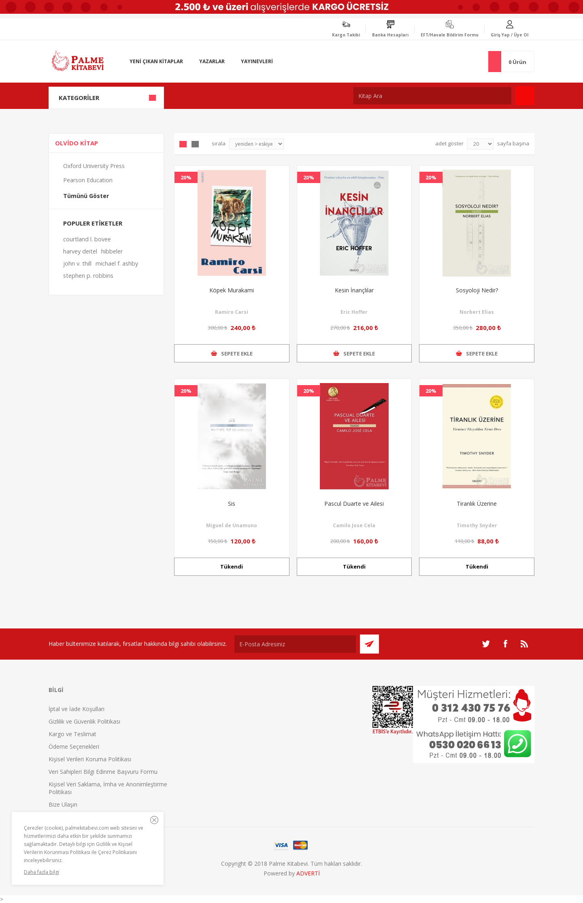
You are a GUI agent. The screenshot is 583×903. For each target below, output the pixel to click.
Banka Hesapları (390, 35)
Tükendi (231, 566)
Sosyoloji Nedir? (477, 290)
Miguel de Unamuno (231, 525)
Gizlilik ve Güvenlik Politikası (84, 721)
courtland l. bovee (87, 239)
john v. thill (77, 263)
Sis (231, 503)
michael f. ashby (117, 263)
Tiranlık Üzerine (477, 503)
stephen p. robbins (88, 275)
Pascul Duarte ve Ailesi (354, 503)
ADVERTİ (308, 873)
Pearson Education (88, 180)
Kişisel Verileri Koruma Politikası (90, 759)
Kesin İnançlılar (354, 290)
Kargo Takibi (346, 35)
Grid (183, 144)
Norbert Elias (477, 312)
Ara (524, 95)
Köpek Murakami (231, 290)
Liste (195, 144)
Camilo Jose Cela (354, 525)
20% (186, 177)
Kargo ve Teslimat (72, 734)
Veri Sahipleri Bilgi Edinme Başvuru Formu (103, 771)
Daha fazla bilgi (41, 872)
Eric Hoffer (354, 312)
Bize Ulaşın (63, 804)
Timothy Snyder (477, 525)
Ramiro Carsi (231, 312)
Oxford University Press (94, 166)
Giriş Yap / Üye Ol (509, 35)
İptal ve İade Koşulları (76, 709)
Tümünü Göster (86, 196)
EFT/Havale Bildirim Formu (450, 35)
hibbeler (112, 251)
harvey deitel (80, 251)
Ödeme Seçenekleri (74, 746)
